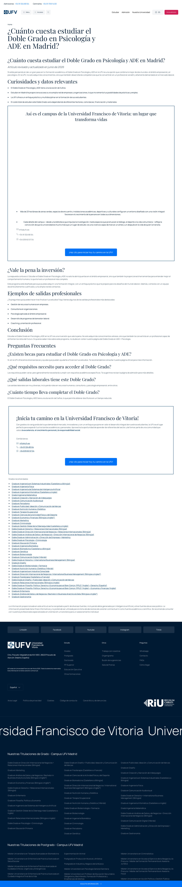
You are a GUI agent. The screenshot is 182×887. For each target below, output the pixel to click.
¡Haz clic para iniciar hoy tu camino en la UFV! (91, 252)
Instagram (124, 629)
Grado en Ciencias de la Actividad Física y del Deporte (34, 514)
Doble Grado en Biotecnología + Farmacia (29, 565)
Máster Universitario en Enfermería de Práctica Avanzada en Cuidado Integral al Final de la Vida (33, 875)
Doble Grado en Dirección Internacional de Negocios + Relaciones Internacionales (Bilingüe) (51, 531)
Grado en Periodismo (21, 503)
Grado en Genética (20, 551)
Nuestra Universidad (141, 12)
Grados (67, 651)
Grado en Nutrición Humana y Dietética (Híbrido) (32, 568)
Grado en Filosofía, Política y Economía (24, 800)
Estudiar (115, 12)
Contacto (144, 655)
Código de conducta (68, 700)
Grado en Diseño (19, 563)
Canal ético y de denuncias (94, 700)
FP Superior (69, 665)
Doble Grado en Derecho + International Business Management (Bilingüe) (43, 560)
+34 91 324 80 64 (22, 3)
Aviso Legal (12, 700)
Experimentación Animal (74, 853)
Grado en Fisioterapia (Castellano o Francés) (31, 577)
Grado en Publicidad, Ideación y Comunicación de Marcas (36, 506)
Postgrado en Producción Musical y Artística (83, 858)
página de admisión (129, 372)
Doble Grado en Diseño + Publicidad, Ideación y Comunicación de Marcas (43, 579)
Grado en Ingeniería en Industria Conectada (30, 571)
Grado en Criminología (21, 523)
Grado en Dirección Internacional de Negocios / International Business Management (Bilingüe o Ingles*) (56, 574)
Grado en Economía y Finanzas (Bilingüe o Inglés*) (33, 517)
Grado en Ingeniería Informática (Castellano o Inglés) (34, 492)
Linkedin (23, 629)
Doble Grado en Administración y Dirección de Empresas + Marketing (41, 537)
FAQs (142, 660)
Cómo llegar (145, 665)
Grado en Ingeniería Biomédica (25, 546)
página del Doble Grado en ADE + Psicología (112, 339)
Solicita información (91, 884)
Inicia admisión (171, 12)
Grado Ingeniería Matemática (24, 495)
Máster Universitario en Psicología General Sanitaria (86, 869)
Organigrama (107, 655)
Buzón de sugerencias (111, 660)
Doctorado (68, 660)
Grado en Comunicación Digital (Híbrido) (29, 557)
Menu (26, 12)
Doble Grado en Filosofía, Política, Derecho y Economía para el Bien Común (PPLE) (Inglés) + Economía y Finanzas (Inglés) (64, 588)
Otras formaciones (72, 674)
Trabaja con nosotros (111, 651)
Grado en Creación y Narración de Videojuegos (32, 498)
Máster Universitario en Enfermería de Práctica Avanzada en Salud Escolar (33, 859)
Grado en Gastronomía (21, 596)
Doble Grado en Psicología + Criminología (29, 540)
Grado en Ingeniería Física (23, 486)
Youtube (90, 629)
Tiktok (158, 629)
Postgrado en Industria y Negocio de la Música (84, 863)
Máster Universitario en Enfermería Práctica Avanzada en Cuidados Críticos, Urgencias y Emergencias (32, 867)
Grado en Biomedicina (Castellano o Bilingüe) (31, 548)
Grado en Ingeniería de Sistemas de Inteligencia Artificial (36, 489)
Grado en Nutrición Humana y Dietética (28, 509)
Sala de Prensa (108, 665)
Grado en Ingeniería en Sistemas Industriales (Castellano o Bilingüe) (41, 483)
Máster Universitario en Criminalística (137, 853)
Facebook (57, 629)
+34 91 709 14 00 (50, 3)
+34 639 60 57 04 (25, 239)
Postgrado (68, 655)
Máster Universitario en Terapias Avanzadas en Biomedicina (33, 853)
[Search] (48, 12)
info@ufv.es (22, 229)
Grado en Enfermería (21, 591)
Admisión (126, 12)
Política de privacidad (32, 700)
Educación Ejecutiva (73, 669)
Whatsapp (144, 651)
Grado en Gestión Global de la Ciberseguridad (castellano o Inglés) (40, 526)
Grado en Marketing (20, 520)
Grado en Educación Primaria (24, 543)
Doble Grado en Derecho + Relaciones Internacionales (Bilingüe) (39, 529)
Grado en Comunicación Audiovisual (27, 500)
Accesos (38, 12)
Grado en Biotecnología (22, 554)
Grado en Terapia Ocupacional (25, 512)
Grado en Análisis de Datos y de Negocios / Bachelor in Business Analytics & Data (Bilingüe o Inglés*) (55, 594)
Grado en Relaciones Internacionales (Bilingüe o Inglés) (36, 582)
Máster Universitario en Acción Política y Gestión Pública (145, 878)
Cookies (50, 700)
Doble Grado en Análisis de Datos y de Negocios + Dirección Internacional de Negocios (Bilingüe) (53, 534)
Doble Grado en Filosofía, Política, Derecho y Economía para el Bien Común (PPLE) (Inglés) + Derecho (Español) (59, 585)
